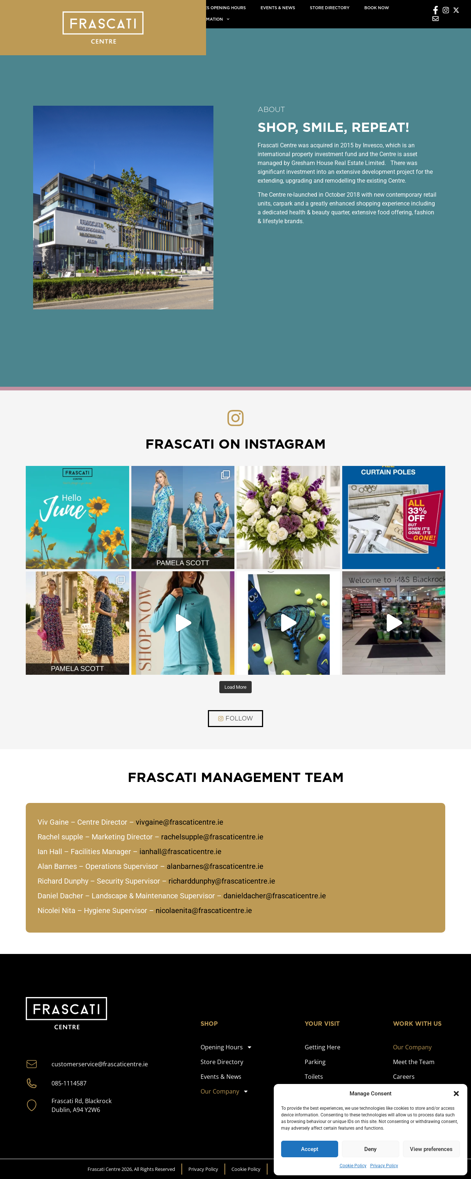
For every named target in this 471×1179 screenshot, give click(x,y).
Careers (404, 1077)
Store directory (330, 7)
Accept (309, 1149)
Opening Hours (226, 1047)
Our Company (225, 1091)
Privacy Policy (384, 1165)
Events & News (278, 7)
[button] (456, 1093)
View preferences (431, 1149)
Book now (376, 7)
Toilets (314, 1077)
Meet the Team (414, 1062)
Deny (370, 1149)
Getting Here (322, 1047)
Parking (315, 1062)
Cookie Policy (353, 1165)
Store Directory (222, 1062)
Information (211, 19)
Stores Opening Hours (219, 7)
